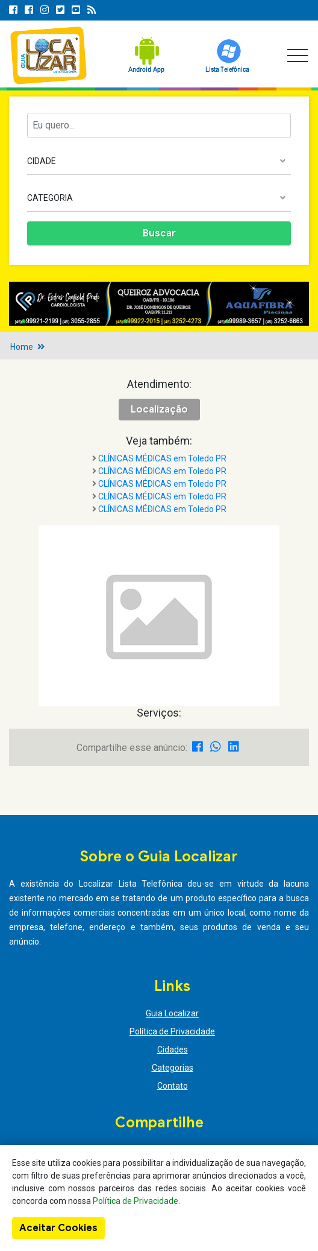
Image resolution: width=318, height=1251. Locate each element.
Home (21, 347)
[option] (159, 304)
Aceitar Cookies (58, 1228)
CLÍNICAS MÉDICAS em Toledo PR (162, 458)
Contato (172, 1086)
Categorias (172, 1067)
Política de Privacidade (172, 1031)
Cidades (172, 1049)
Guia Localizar (172, 1013)
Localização (159, 410)
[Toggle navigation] (297, 55)
